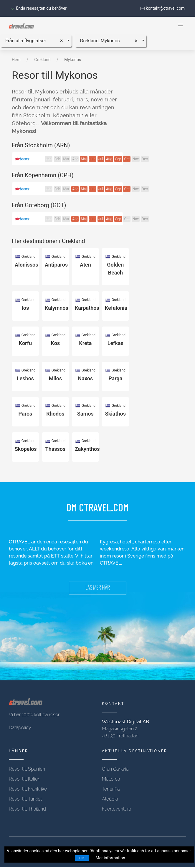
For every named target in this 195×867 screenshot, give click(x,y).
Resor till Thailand (27, 809)
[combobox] (36, 40)
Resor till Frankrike (28, 789)
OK (82, 858)
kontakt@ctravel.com (162, 8)
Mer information (110, 858)
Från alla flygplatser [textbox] (25, 40)
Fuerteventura (116, 809)
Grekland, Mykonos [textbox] (100, 40)
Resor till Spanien (27, 769)
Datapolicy (20, 727)
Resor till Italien (24, 779)
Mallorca (111, 779)
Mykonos (72, 59)
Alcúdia (110, 799)
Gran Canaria (115, 769)
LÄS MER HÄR (97, 588)
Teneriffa (111, 789)
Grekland (42, 59)
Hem (16, 59)
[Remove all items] (63, 40)
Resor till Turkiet (25, 799)
